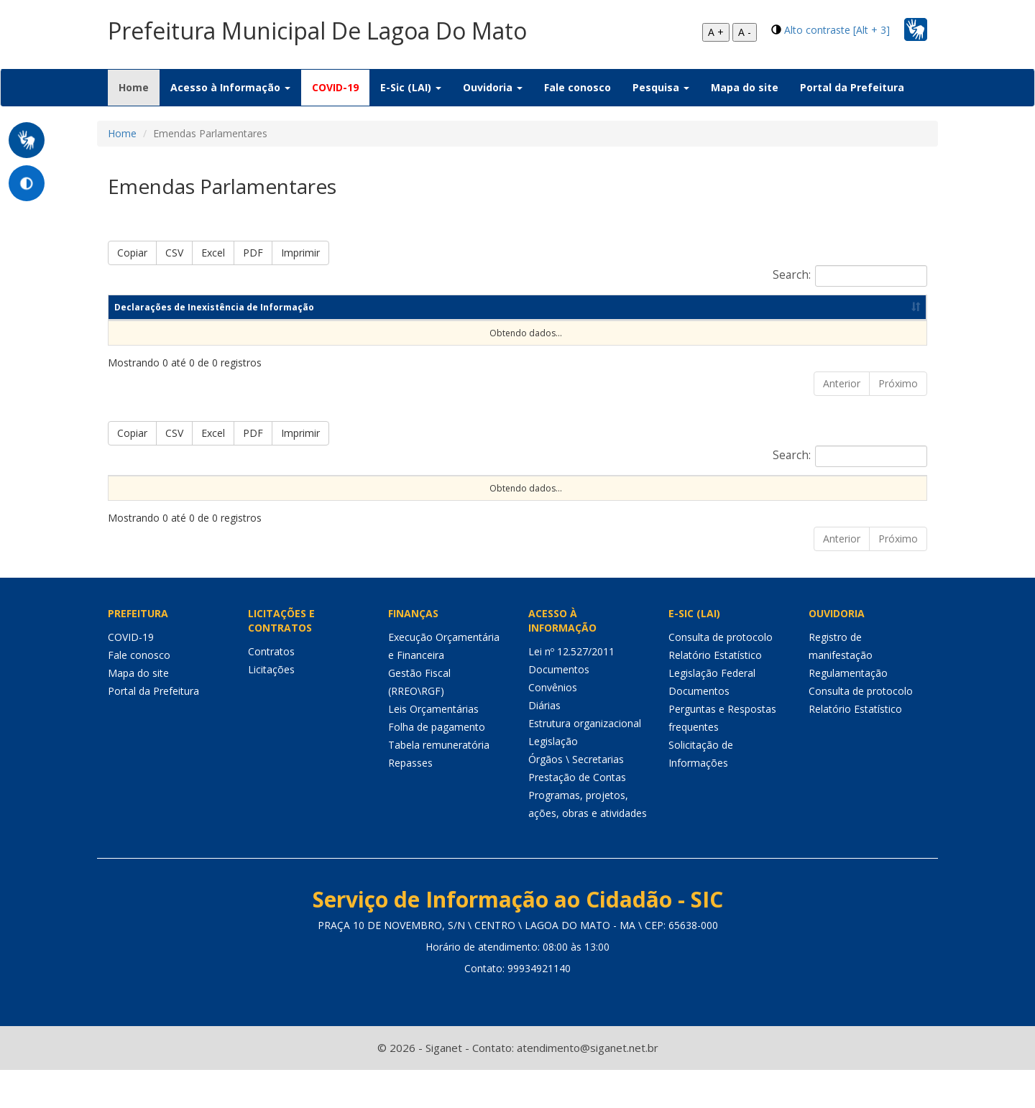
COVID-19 (335, 87)
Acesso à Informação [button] (230, 87)
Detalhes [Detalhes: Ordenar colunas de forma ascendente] (883, 500)
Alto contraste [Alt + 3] (837, 30)
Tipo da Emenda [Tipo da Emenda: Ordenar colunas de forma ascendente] (219, 493)
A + (716, 32)
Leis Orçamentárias (433, 746)
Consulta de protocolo (720, 674)
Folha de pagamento (436, 764)
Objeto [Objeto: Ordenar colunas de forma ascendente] (524, 500)
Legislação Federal (711, 710)
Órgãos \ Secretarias (576, 796)
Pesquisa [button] (660, 87)
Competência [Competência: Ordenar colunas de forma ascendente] (515, 307)
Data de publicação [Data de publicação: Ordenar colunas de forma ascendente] (750, 307)
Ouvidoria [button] (493, 87)
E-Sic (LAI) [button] (410, 87)
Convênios (552, 724)
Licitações (271, 707)
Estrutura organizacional (584, 760)
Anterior (841, 383)
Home (139, 87)
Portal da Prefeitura (852, 87)
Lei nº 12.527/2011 (571, 689)
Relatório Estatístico (715, 692)
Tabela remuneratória (438, 782)
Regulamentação (848, 710)
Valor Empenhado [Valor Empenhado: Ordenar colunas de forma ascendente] (595, 493)
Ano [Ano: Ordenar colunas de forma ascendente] (622, 307)
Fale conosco (577, 87)
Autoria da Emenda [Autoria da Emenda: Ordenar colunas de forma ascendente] (426, 493)
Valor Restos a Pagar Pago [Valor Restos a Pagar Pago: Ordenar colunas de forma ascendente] (778, 493)
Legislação (553, 778)
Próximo (898, 383)
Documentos (558, 707)
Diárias (544, 742)
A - (744, 32)
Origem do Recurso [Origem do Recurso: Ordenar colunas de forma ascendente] (320, 493)
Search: (850, 276)
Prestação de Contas (577, 814)
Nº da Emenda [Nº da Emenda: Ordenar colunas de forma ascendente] (132, 493)
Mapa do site (744, 87)
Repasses (410, 800)
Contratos (271, 689)
